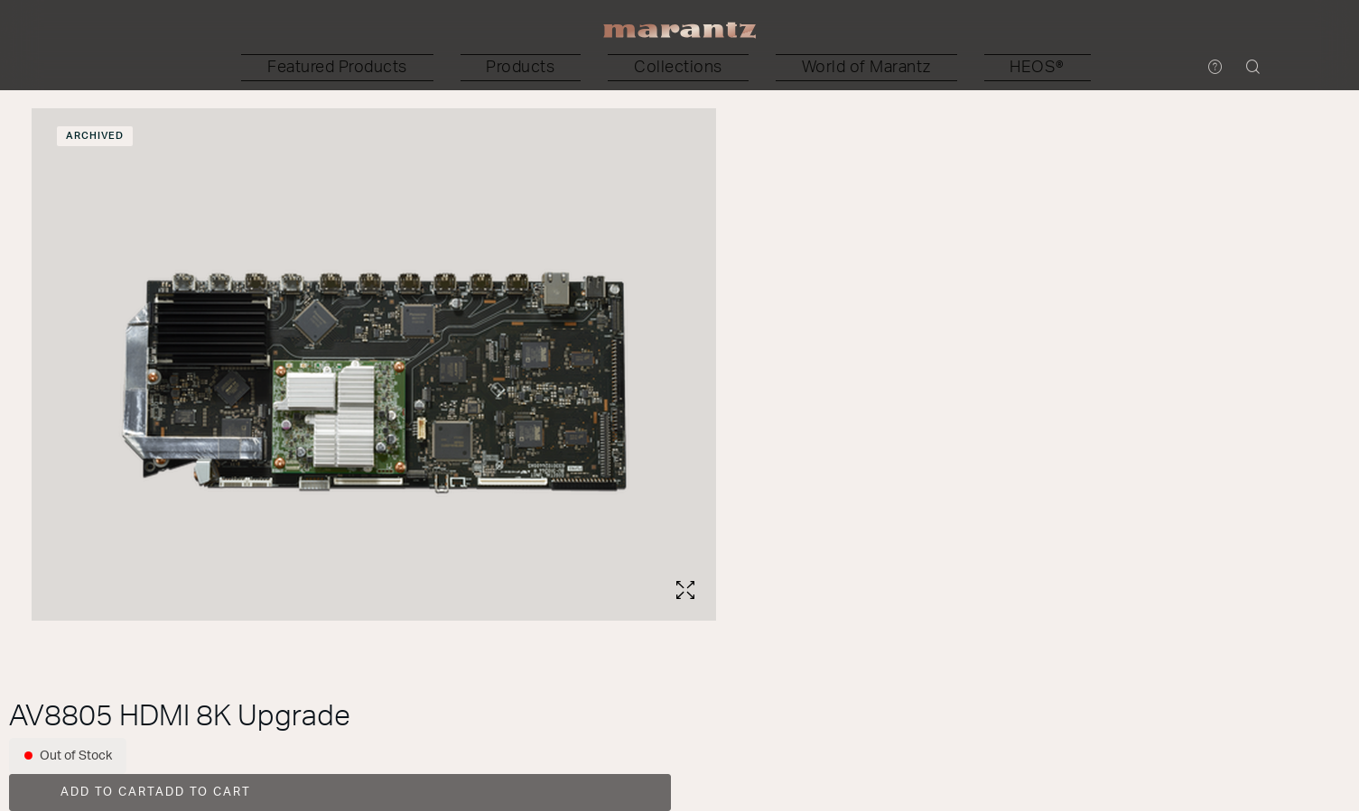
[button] (471, 67)
